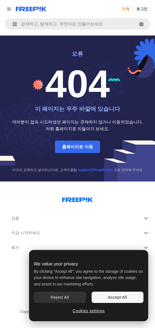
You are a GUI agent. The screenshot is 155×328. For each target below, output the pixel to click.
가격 (125, 9)
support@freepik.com (95, 170)
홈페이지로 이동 (77, 146)
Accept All (117, 297)
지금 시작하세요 (80, 233)
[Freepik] (31, 9)
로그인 (141, 9)
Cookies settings (89, 311)
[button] (12, 24)
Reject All (60, 297)
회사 (80, 247)
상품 (80, 218)
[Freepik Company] (77, 198)
